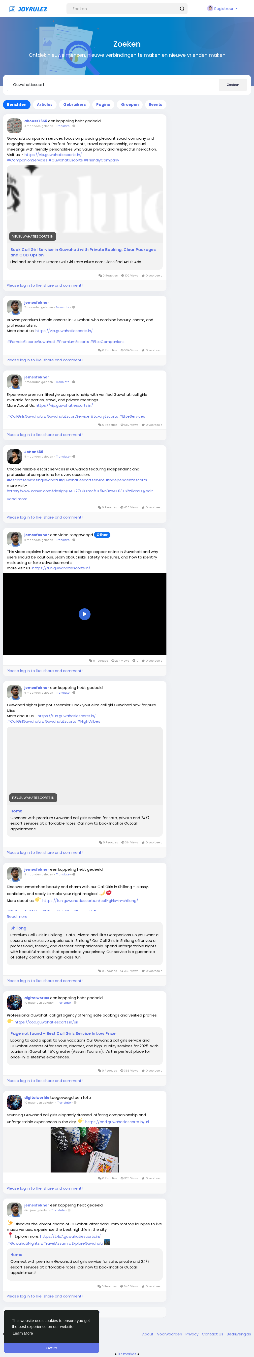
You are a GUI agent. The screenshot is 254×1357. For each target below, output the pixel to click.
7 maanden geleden (38, 307)
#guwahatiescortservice (82, 480)
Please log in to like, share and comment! (45, 285)
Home (16, 811)
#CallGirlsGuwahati (25, 416)
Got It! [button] (51, 1348)
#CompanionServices (27, 160)
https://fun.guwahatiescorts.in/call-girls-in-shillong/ (90, 900)
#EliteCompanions (107, 341)
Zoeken (233, 84)
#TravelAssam (54, 1243)
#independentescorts (126, 480)
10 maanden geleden (39, 1003)
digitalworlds (36, 997)
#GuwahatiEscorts (65, 160)
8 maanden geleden (38, 457)
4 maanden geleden (38, 126)
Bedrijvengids (239, 1334)
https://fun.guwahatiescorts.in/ (61, 568)
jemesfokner (36, 302)
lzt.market (127, 1354)
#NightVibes (88, 721)
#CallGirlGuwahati (24, 721)
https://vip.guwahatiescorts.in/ (53, 154)
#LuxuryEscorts (104, 416)
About (148, 1334)
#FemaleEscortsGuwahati (31, 341)
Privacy (192, 1334)
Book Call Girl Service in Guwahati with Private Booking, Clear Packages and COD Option (83, 252)
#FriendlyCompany (101, 160)
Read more (17, 498)
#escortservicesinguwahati (32, 480)
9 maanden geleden (38, 693)
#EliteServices (132, 416)
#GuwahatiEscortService (67, 416)
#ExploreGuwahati (86, 1243)
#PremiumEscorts (72, 341)
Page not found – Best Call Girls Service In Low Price (63, 1033)
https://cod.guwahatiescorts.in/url (46, 1021)
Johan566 (33, 451)
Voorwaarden (170, 1334)
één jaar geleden (36, 1210)
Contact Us (213, 1334)
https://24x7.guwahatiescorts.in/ (70, 1236)
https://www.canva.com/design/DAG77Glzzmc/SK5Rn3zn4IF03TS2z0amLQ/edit (80, 490)
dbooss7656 (35, 121)
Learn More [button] (23, 1333)
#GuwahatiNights (23, 1243)
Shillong (18, 928)
